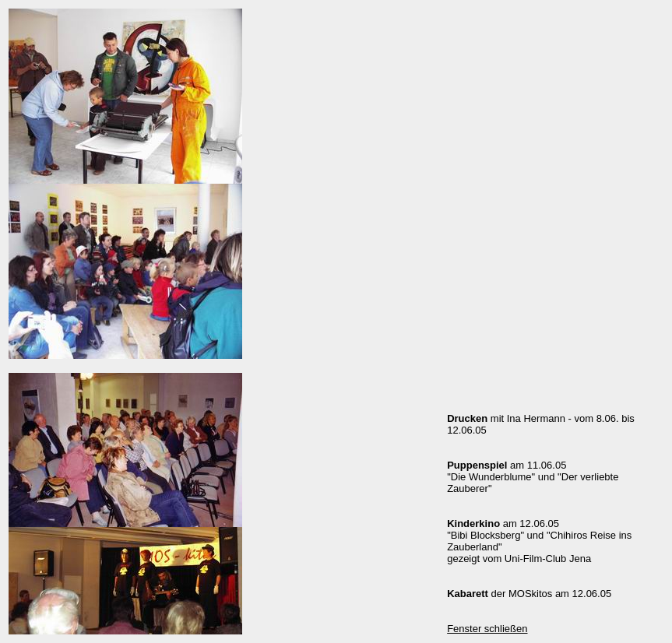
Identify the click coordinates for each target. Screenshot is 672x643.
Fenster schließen (487, 628)
